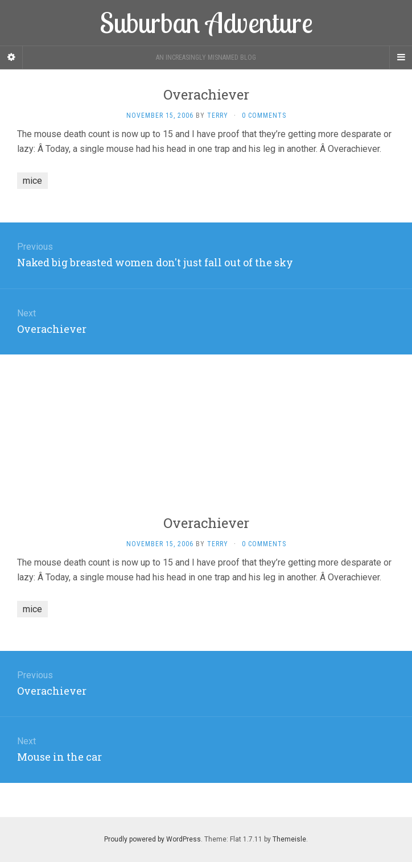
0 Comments (264, 115)
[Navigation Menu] (400, 57)
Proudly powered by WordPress (152, 839)
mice (32, 180)
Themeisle (289, 839)
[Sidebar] (11, 57)
